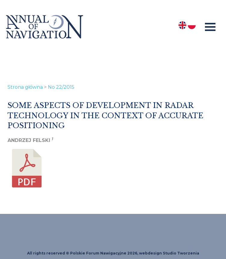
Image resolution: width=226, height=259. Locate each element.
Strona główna (25, 87)
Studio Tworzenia (181, 253)
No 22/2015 (61, 87)
